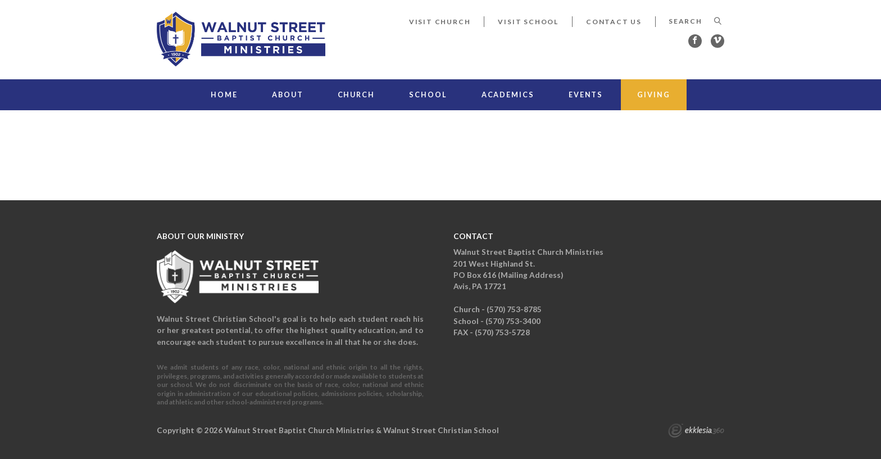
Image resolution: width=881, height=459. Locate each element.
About (287, 95)
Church (356, 95)
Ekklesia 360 (696, 432)
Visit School (528, 21)
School (428, 95)
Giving (653, 95)
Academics (508, 95)
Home (224, 95)
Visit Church (440, 21)
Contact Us (614, 21)
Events (586, 95)
